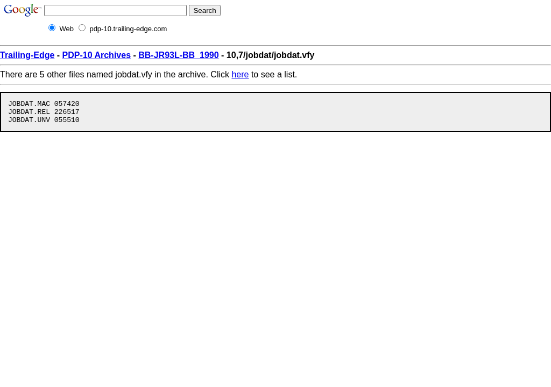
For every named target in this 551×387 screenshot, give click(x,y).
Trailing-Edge (27, 55)
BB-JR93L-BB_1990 (178, 55)
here (240, 74)
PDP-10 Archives (96, 55)
